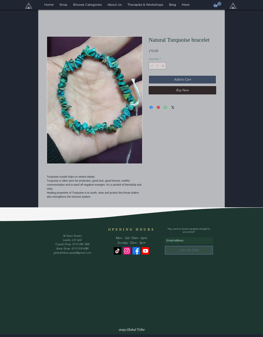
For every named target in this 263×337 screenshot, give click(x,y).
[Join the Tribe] (189, 250)
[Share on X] (173, 107)
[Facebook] (136, 251)
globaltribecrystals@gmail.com (72, 252)
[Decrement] (151, 65)
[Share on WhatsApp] (165, 107)
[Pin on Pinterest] (158, 107)
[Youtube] (145, 251)
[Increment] (163, 65)
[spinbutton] (157, 65)
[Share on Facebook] (151, 107)
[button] (217, 4)
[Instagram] (127, 251)
